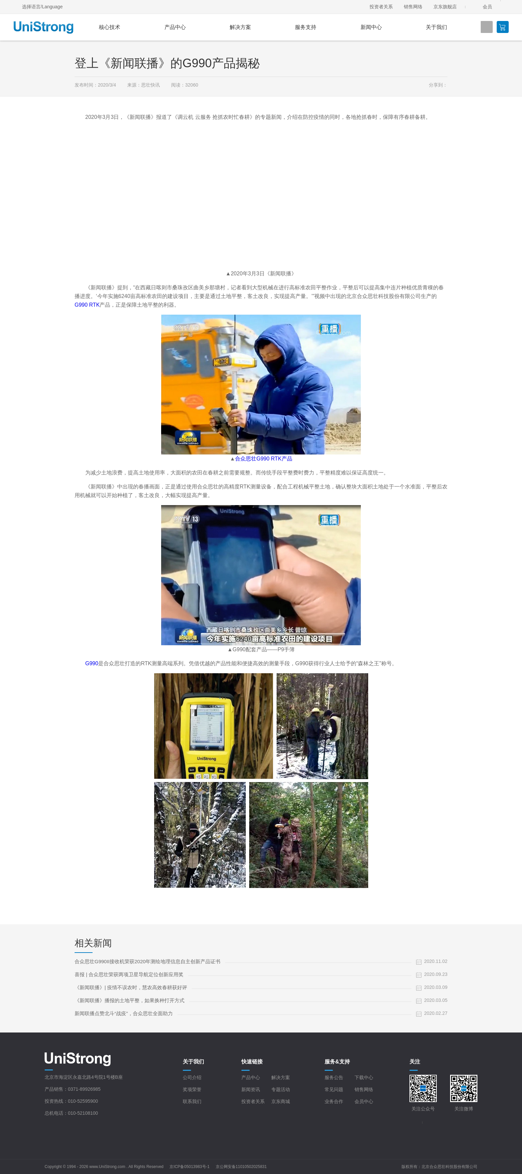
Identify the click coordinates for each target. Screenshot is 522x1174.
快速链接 (252, 1061)
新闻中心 (371, 27)
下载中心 (364, 1077)
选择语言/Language (42, 6)
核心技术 (109, 27)
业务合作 (334, 1101)
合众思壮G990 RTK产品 (263, 458)
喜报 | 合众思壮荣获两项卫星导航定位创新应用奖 (129, 974)
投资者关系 (381, 6)
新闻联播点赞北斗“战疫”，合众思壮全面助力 (124, 1013)
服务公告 (334, 1077)
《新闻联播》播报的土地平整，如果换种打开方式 (129, 1000)
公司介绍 (192, 1077)
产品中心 (175, 27)
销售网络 (413, 6)
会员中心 (364, 1101)
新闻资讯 (250, 1089)
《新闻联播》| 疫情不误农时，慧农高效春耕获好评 (131, 987)
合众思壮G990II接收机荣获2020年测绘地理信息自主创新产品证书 (147, 961)
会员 (487, 6)
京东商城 (280, 1101)
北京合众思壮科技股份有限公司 (449, 1166)
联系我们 (192, 1101)
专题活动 (280, 1089)
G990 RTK (87, 305)
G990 (91, 663)
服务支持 (305, 27)
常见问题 (334, 1089)
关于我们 (436, 27)
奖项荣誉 (192, 1089)
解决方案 (240, 27)
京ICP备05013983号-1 (189, 1166)
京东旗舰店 (445, 6)
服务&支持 (337, 1061)
